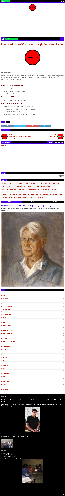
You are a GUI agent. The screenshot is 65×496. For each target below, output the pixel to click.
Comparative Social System (31, 183)
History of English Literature (24, 192)
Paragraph (31, 194)
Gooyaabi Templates (26, 494)
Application (5, 183)
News (20, 194)
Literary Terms (52, 192)
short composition (7, 197)
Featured (53, 189)
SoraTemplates (10, 494)
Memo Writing (13, 194)
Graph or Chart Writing (8, 192)
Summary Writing (42, 197)
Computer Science (6, 186)
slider (24, 197)
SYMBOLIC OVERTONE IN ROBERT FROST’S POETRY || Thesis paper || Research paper (27, 206)
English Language (22, 189)
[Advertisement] (32, 25)
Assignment (19, 183)
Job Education (37, 192)
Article (12, 183)
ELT (33, 186)
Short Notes (17, 197)
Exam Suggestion (45, 189)
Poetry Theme (53, 194)
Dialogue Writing (20, 186)
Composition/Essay (54, 183)
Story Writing (32, 197)
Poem (37, 194)
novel (24, 194)
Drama (29, 186)
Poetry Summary (44, 194)
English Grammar (45, 186)
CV (13, 186)
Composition (43, 183)
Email (37, 186)
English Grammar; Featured (9, 189)
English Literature (34, 189)
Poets (7, 122)
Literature (4, 194)
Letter (44, 192)
